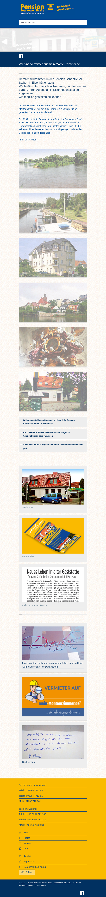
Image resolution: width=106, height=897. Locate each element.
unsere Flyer (28, 556)
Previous (4, 42)
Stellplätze (27, 507)
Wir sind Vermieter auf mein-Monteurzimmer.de (49, 64)
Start (25, 832)
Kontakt (26, 843)
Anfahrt (26, 856)
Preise (25, 838)
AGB (25, 848)
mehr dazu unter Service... (35, 605)
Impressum (28, 861)
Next (102, 42)
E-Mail (28, 872)
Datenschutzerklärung (33, 867)
